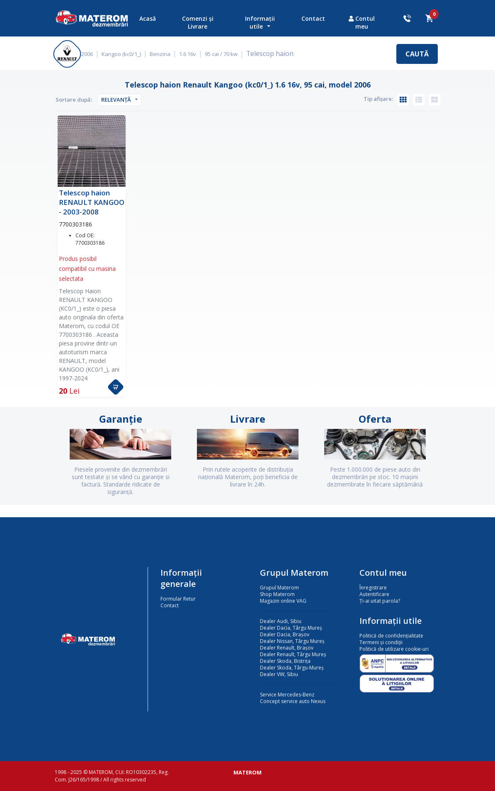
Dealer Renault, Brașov (286, 647)
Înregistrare (373, 587)
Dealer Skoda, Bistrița (285, 660)
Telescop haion (273, 53)
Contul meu (362, 22)
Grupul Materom (279, 587)
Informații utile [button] (260, 22)
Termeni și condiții (381, 642)
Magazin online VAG (283, 600)
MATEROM (247, 772)
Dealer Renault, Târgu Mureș (293, 654)
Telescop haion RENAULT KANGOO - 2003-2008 (91, 202)
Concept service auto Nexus (292, 701)
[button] (115, 387)
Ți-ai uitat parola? (379, 600)
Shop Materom (277, 594)
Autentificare (374, 594)
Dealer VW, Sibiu (279, 674)
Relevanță (116, 99)
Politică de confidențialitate (391, 635)
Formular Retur (178, 598)
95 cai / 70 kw (227, 54)
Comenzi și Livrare (198, 22)
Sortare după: (74, 99)
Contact (313, 18)
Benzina (165, 54)
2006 (93, 54)
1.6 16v (193, 54)
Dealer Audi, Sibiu (280, 621)
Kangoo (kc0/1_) (127, 54)
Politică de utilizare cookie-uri (394, 648)
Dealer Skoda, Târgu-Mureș (292, 667)
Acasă (147, 18)
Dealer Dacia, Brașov (284, 634)
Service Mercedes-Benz (287, 694)
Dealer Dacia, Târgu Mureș (291, 627)
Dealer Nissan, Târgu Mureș (292, 641)
